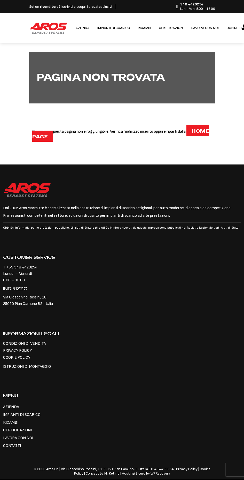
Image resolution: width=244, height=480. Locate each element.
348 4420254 (163, 469)
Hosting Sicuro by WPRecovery (146, 473)
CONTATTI (234, 28)
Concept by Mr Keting (103, 473)
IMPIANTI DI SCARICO (113, 28)
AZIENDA (82, 28)
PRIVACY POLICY (17, 350)
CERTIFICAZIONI (171, 28)
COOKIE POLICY (16, 357)
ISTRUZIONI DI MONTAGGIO (27, 366)
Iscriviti (67, 6)
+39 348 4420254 (21, 267)
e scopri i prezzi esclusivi (70, 6)
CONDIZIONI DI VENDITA (24, 343)
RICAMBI (144, 28)
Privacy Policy (187, 469)
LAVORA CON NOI (205, 28)
